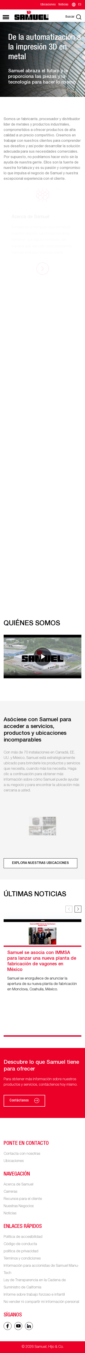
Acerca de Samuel (18, 1185)
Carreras (10, 1192)
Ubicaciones (48, 4)
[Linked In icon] (18, 1326)
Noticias (63, 4)
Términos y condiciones (22, 1259)
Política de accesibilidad (23, 1237)
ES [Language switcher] (76, 4)
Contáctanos (24, 1100)
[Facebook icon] (8, 1326)
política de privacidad (21, 1251)
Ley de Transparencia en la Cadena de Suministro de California (35, 1284)
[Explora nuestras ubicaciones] (40, 863)
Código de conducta (20, 1244)
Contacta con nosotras (22, 1154)
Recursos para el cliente (23, 1199)
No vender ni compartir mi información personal (41, 1302)
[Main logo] (32, 15)
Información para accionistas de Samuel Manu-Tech (41, 1269)
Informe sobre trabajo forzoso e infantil (34, 1295)
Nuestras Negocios (19, 1206)
